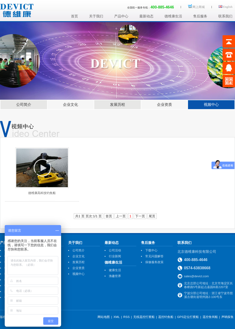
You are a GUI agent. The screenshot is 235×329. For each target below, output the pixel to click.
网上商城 (196, 7)
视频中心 (211, 105)
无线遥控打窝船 (144, 317)
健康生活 (115, 270)
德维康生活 (173, 16)
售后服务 (200, 16)
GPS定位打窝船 (188, 317)
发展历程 (117, 105)
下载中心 (151, 250)
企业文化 (70, 105)
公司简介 (23, 105)
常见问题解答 (154, 256)
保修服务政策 (154, 262)
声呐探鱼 (227, 317)
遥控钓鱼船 (165, 317)
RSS (126, 317)
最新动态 (146, 16)
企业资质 (164, 105)
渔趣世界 (115, 276)
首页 (74, 16)
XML (117, 317)
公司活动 (115, 250)
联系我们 (225, 16)
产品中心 (121, 16)
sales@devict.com (196, 276)
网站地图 (104, 317)
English (225, 6)
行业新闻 (115, 256)
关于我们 (96, 16)
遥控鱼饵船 (210, 317)
